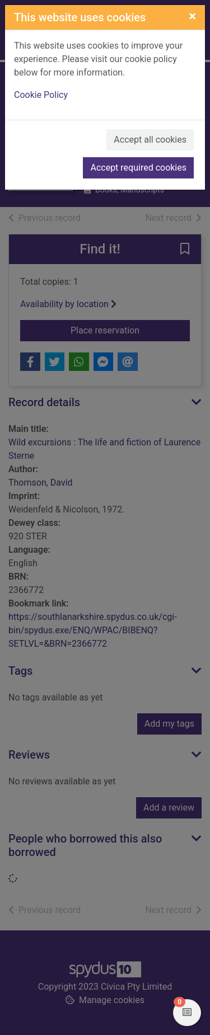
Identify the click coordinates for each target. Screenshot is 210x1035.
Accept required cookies (138, 167)
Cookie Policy (41, 95)
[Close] (192, 16)
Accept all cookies (150, 139)
